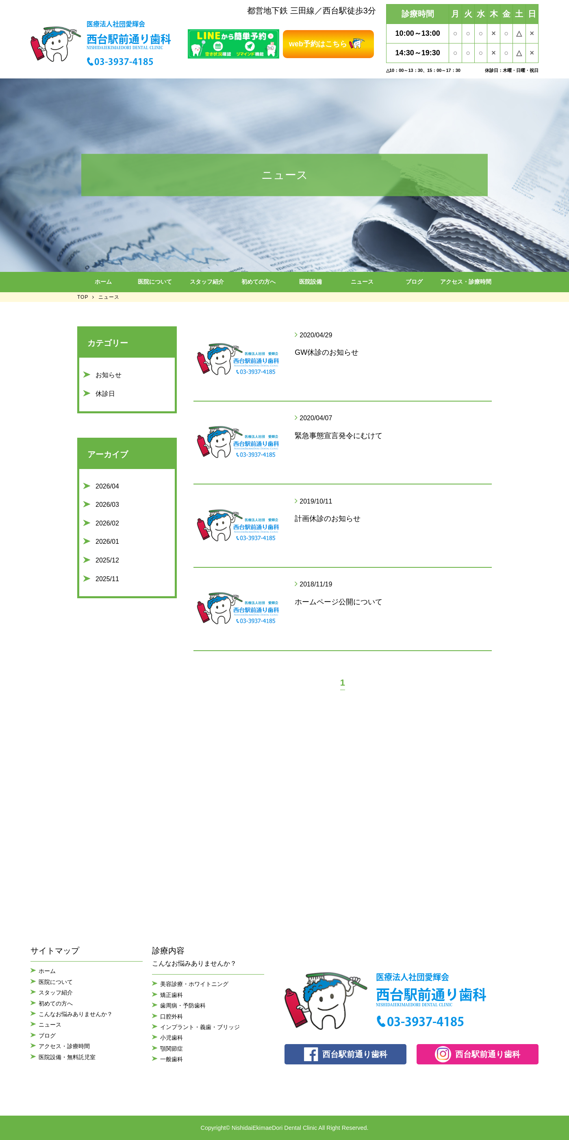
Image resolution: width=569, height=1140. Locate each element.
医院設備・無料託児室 (67, 1057)
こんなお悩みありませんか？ (76, 1014)
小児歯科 (171, 1037)
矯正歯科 (171, 995)
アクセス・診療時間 (465, 281)
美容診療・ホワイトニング (194, 984)
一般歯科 (171, 1059)
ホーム (103, 281)
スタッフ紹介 (207, 281)
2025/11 (107, 578)
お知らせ (109, 374)
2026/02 (107, 523)
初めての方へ (258, 281)
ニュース (362, 281)
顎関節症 (171, 1048)
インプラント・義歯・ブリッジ (200, 1027)
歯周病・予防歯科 (183, 1005)
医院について (155, 281)
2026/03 (107, 504)
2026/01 (107, 541)
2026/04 (107, 486)
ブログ (414, 281)
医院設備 (310, 281)
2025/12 (107, 560)
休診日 (105, 393)
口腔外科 (171, 1016)
